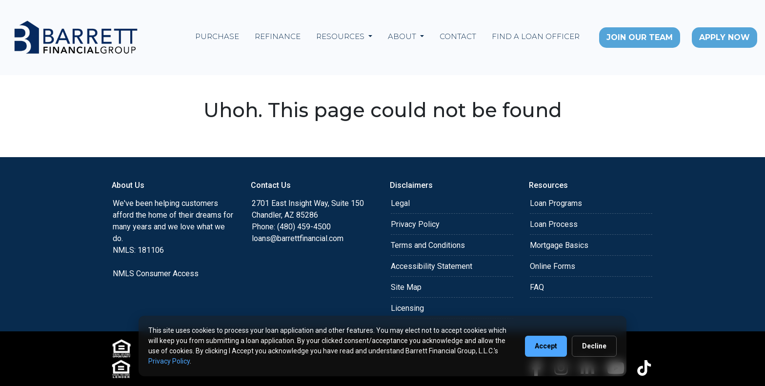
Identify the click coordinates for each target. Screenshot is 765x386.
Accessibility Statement (431, 266)
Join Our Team (639, 37)
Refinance (278, 36)
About (403, 36)
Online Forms (552, 266)
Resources (341, 36)
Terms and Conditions (428, 245)
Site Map (406, 287)
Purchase (217, 36)
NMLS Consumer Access (156, 273)
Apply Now (724, 37)
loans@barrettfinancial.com (297, 238)
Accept (546, 346)
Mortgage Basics (559, 245)
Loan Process (554, 224)
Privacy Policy (415, 224)
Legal (400, 203)
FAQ (537, 287)
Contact (458, 36)
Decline (594, 346)
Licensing (407, 308)
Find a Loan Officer (536, 36)
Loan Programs (556, 203)
